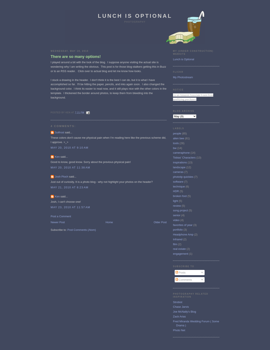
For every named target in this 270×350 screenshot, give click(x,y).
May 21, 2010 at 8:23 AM (69, 187)
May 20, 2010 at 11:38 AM (70, 167)
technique (179, 186)
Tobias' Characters (184, 157)
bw (175, 148)
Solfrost (59, 132)
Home (109, 222)
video (176, 220)
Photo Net (179, 330)
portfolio (178, 229)
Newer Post (58, 222)
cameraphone (181, 152)
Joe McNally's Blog (184, 311)
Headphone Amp (183, 234)
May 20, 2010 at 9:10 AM (69, 147)
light (175, 200)
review (177, 205)
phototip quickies (183, 176)
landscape (179, 167)
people (177, 133)
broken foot (180, 196)
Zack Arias (179, 316)
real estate (179, 248)
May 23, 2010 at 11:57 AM (70, 207)
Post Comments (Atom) (82, 229)
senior (176, 215)
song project (180, 210)
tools (176, 143)
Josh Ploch (61, 176)
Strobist (177, 302)
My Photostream (183, 77)
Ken (57, 156)
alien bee (178, 138)
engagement (180, 253)
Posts (181, 272)
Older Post (160, 222)
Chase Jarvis (181, 306)
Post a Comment (61, 216)
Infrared (177, 239)
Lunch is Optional (135, 16)
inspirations (180, 162)
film (175, 244)
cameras (178, 172)
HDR (176, 191)
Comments (184, 279)
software (178, 181)
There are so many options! (76, 57)
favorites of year (183, 225)
